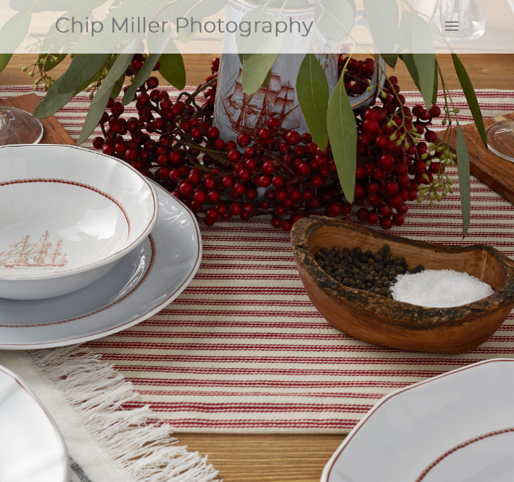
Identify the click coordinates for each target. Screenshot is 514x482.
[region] (257, 241)
